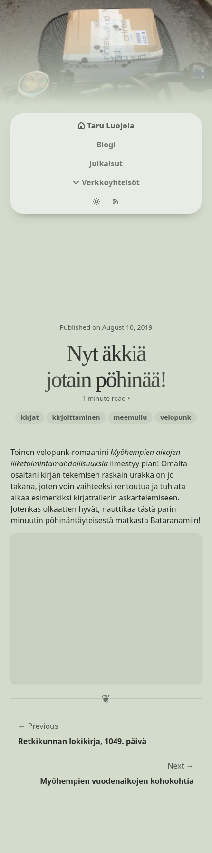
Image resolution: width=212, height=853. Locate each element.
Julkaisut (106, 163)
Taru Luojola (105, 125)
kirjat (30, 417)
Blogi (106, 144)
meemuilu (130, 417)
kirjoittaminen (76, 417)
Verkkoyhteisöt (111, 182)
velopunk (175, 417)
